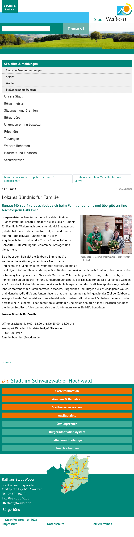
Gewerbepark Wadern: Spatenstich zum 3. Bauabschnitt (29, 179)
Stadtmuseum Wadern (67, 407)
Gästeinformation (67, 391)
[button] (10, 6)
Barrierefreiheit (102, 524)
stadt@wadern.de (19, 503)
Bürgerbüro (11, 509)
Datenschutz (55, 524)
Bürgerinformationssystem (67, 432)
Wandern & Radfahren (67, 399)
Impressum (9, 524)
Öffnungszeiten (67, 424)
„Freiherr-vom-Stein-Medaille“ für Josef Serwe (98, 179)
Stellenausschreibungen (67, 440)
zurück (7, 362)
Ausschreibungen (67, 448)
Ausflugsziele (67, 415)
